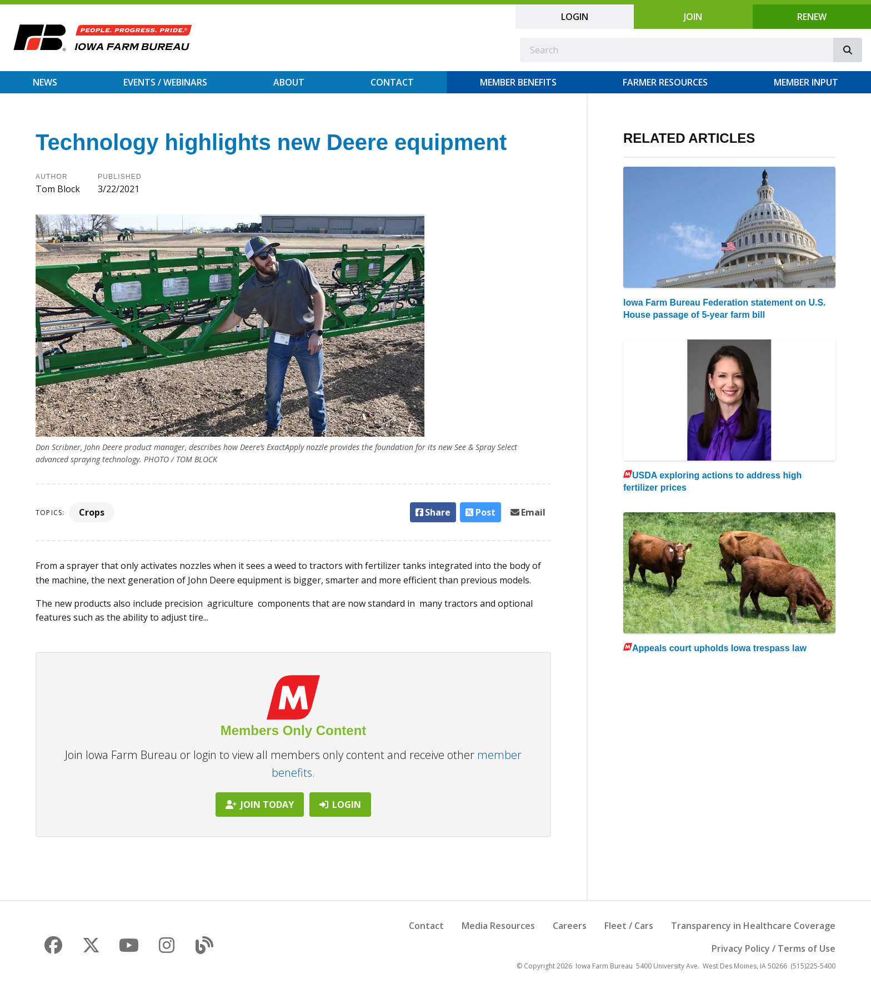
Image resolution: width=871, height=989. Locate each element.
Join (693, 17)
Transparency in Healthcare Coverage (753, 926)
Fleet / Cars (628, 926)
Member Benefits (518, 82)
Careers (570, 926)
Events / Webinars (165, 82)
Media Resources (498, 926)
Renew (812, 17)
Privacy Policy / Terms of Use (773, 948)
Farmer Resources (665, 82)
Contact (392, 82)
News (45, 82)
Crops (91, 512)
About (288, 82)
